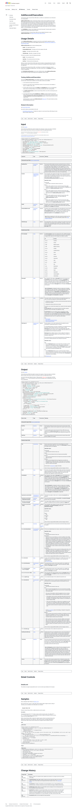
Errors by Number (12, 23)
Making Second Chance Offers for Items (38, 33)
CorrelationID (26, 391)
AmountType (32, 141)
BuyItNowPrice (26, 141)
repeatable (41, 565)
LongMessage (26, 405)
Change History (40, 118)
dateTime (29, 385)
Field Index (11, 17)
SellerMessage (26, 146)
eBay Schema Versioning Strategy (51, 320)
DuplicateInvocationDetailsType (42, 392)
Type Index (11, 21)
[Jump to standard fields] (35, 160)
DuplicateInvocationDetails (29, 392)
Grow (54, 3)
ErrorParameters (27, 401)
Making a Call (14, 9)
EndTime (24, 385)
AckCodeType (27, 389)
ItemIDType (35, 204)
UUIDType (36, 393)
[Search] (70, 3)
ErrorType (29, 398)
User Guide (7, 9)
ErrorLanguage (26, 148)
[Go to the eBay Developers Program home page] (12, 3)
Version (24, 150)
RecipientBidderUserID (28, 145)
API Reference (22, 9)
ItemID (24, 386)
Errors (24, 398)
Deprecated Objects (12, 28)
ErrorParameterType (43, 401)
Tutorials (28, 9)
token (30, 400)
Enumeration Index (12, 19)
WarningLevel (25, 151)
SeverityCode (26, 406)
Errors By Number (49, 561)
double (36, 141)
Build (24, 390)
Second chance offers (26, 107)
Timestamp (25, 412)
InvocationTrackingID (28, 394)
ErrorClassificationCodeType (39, 399)
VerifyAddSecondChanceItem (28, 111)
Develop (49, 3)
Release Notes (35, 9)
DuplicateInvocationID (28, 393)
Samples (35, 118)
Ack (23, 389)
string (40, 145)
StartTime (25, 387)
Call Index (11, 15)
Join (45, 3)
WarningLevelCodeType (33, 151)
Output (25, 118)
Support (63, 3)
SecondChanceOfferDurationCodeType (36, 174)
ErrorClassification (28, 399)
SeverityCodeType (34, 406)
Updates (58, 3)
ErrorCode (26, 400)
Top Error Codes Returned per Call (13, 26)
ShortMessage (26, 407)
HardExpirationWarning (28, 411)
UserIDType (35, 145)
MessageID (25, 149)
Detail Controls (30, 118)
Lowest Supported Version (49, 321)
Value (26, 402)
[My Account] (67, 3)
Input (22, 363)
